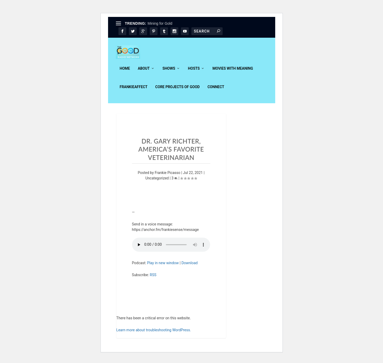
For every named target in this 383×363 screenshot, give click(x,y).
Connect (216, 90)
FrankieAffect (134, 90)
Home (125, 72)
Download (189, 266)
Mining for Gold (160, 23)
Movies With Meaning (232, 72)
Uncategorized (157, 182)
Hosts (194, 72)
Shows (168, 72)
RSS (153, 278)
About (144, 72)
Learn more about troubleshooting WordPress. (153, 333)
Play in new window (163, 266)
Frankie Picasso (167, 176)
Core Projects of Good (177, 90)
